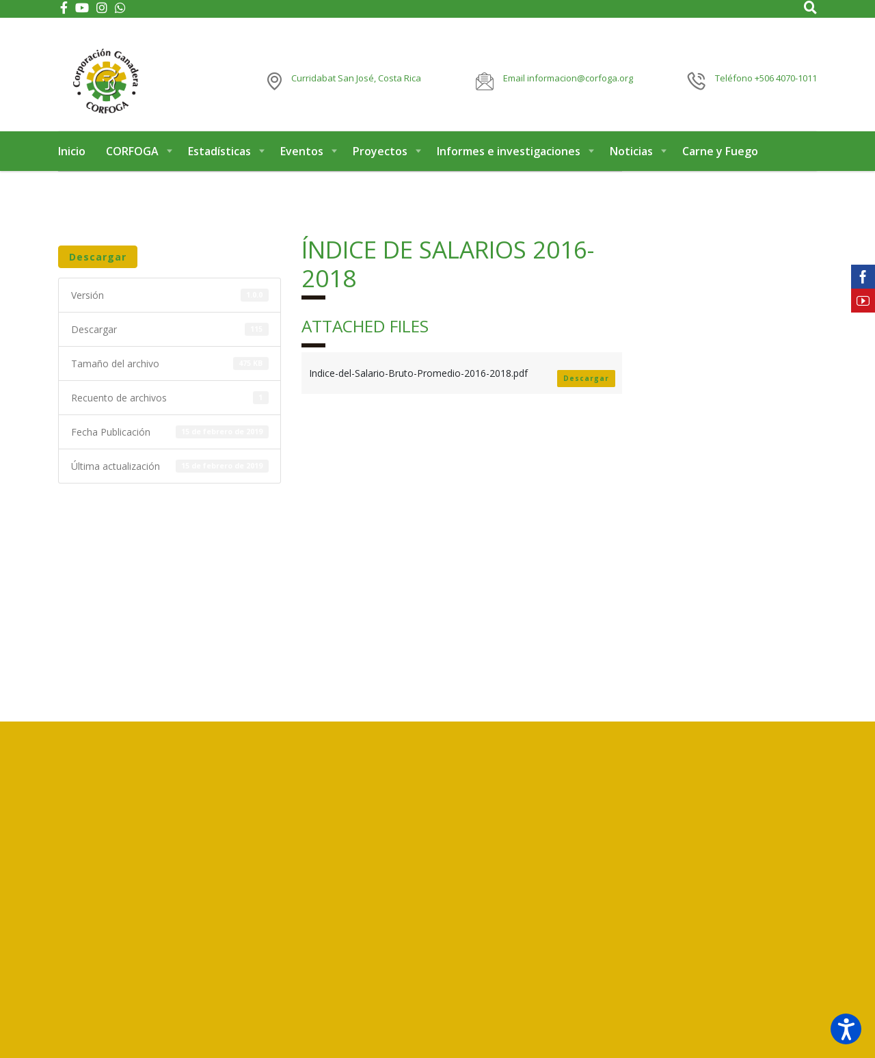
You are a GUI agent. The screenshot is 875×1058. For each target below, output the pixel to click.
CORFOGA (132, 162)
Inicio (71, 162)
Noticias (631, 162)
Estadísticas (219, 162)
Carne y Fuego (720, 162)
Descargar (97, 268)
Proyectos (380, 162)
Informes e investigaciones (508, 162)
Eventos (301, 162)
